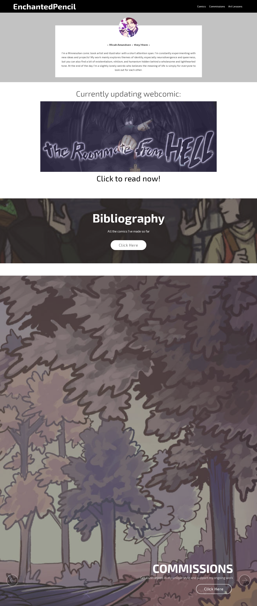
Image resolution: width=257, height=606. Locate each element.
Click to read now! (128, 178)
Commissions (217, 6)
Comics (201, 6)
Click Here (128, 245)
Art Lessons (235, 6)
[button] (12, 580)
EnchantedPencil (44, 6)
